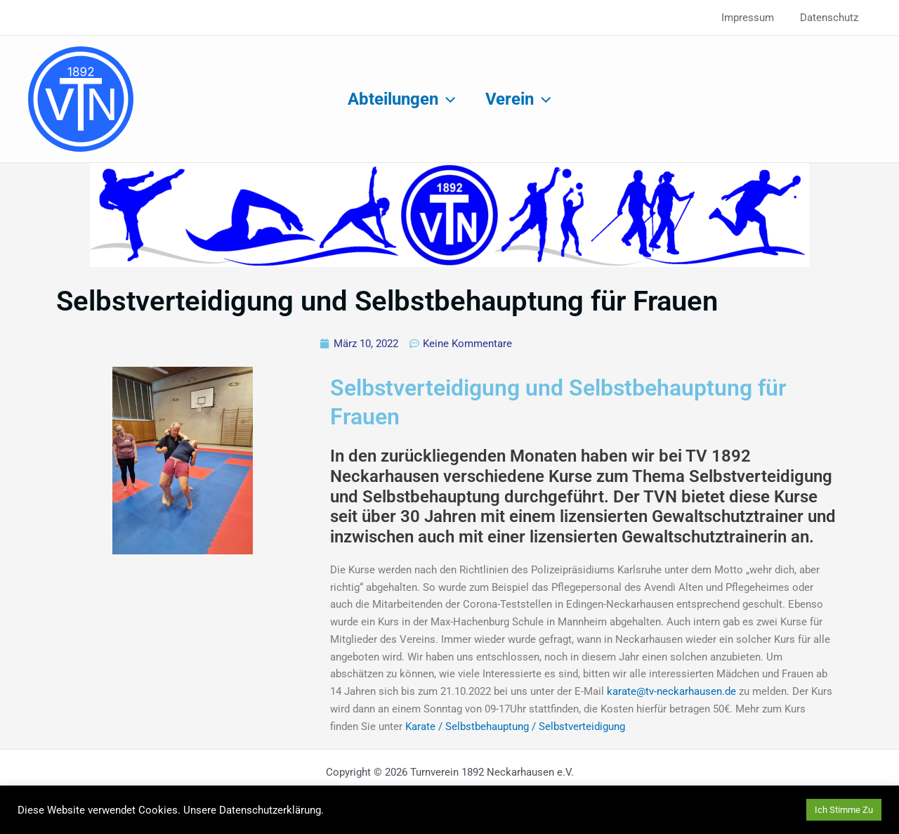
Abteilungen (400, 99)
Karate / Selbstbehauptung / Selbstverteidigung (513, 726)
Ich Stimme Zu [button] (844, 809)
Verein (520, 99)
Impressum (754, 17)
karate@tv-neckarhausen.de (671, 691)
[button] (445, 99)
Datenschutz (831, 17)
